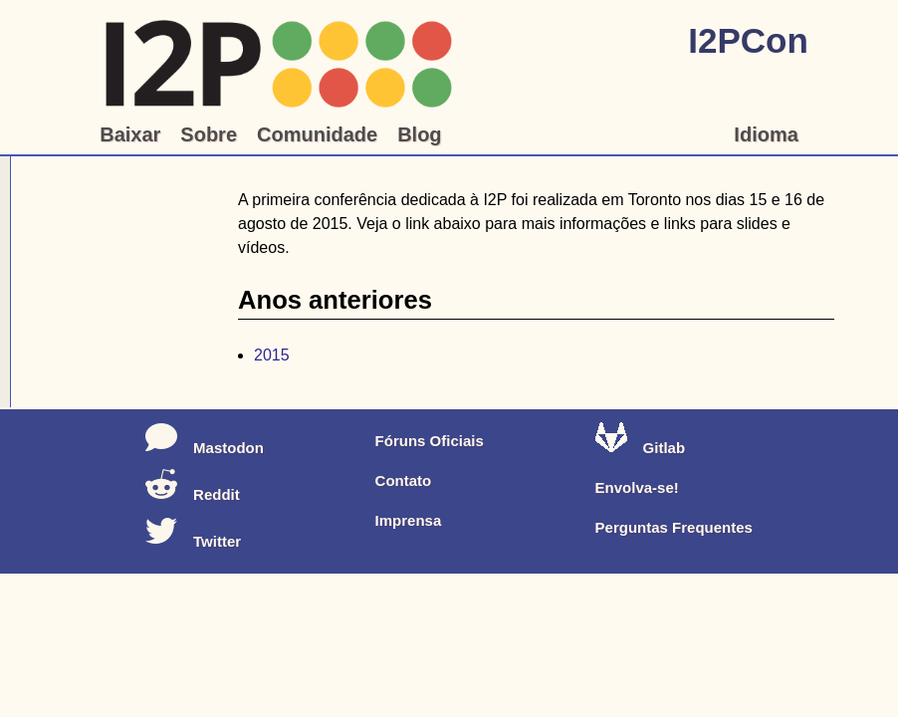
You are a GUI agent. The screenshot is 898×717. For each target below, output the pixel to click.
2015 (272, 355)
